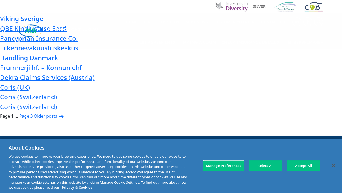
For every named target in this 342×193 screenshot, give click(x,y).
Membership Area (303, 42)
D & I (149, 21)
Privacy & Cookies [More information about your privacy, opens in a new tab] (77, 187)
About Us (169, 21)
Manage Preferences (223, 165)
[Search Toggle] (318, 21)
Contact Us (273, 21)
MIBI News (197, 21)
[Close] (333, 165)
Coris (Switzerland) (28, 96)
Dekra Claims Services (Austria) (47, 77)
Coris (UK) (15, 87)
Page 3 (26, 116)
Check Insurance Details (250, 42)
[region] (171, 166)
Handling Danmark (29, 57)
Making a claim (198, 42)
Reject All (266, 165)
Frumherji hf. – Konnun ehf (41, 67)
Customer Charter (234, 21)
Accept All (303, 165)
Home (131, 21)
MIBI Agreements (155, 42)
